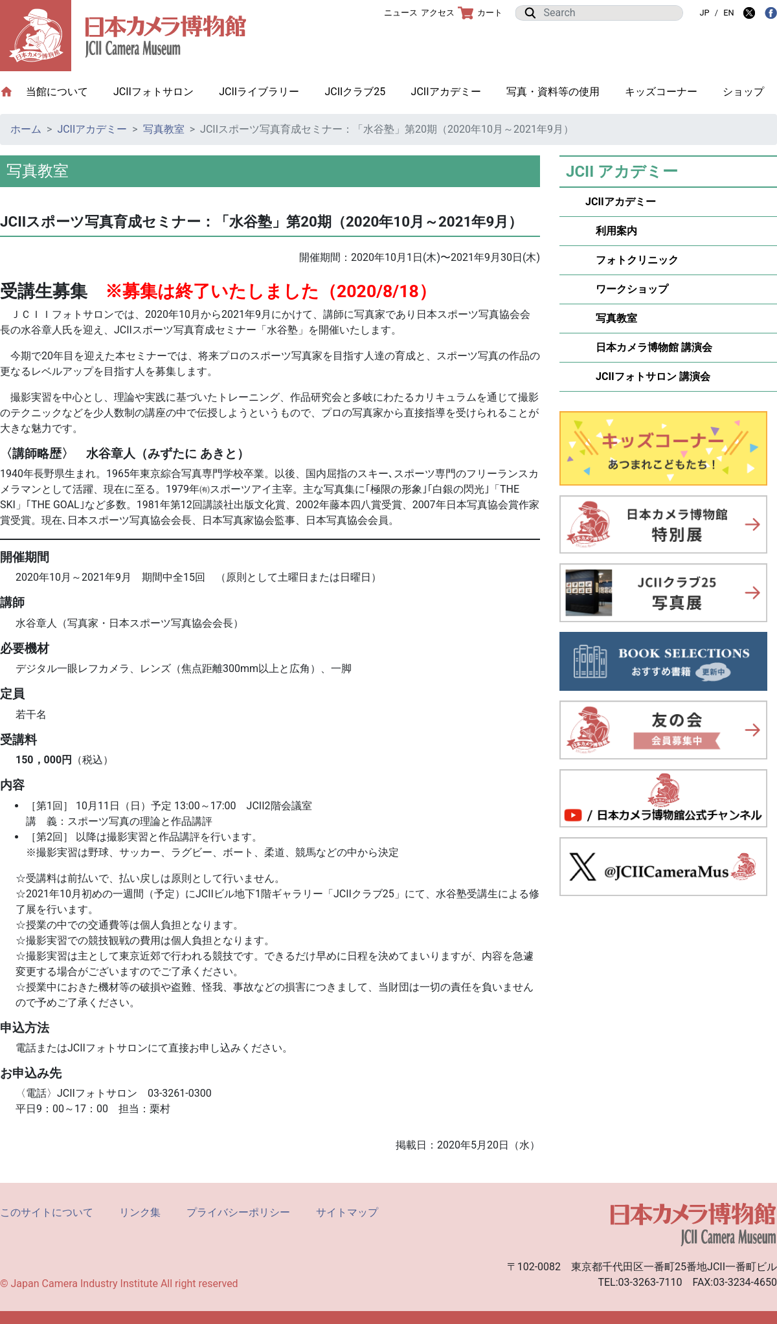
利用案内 (611, 231)
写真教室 (164, 129)
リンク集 (140, 1212)
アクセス (438, 12)
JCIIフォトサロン (153, 91)
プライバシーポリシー (238, 1212)
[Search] (609, 13)
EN (728, 12)
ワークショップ (626, 289)
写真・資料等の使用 (553, 91)
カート (480, 12)
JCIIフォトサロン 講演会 (647, 376)
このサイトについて (46, 1212)
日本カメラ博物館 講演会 (648, 347)
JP (704, 12)
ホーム (25, 129)
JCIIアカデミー (446, 91)
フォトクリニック (632, 260)
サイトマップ (347, 1212)
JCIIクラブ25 (354, 91)
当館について (63, 91)
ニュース (401, 12)
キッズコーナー (661, 91)
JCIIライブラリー (259, 91)
